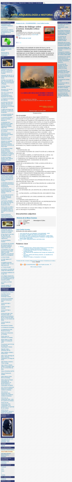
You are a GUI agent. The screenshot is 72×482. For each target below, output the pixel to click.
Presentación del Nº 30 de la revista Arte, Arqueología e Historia (7, 346)
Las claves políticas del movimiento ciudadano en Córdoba (64, 49)
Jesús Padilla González (43, 23)
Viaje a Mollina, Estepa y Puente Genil (7, 353)
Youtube (3, 475)
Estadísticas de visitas (49, 260)
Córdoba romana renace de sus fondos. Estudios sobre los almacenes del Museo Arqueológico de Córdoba (7, 178)
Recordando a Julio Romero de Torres (6, 138)
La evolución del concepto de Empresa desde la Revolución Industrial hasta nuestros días (7, 245)
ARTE (7, 62)
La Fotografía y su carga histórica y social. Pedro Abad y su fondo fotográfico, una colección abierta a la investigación (7, 252)
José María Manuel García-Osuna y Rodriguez (6, 455)
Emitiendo (3, 479)
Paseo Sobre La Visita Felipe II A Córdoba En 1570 (6, 341)
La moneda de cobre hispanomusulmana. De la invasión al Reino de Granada (7, 191)
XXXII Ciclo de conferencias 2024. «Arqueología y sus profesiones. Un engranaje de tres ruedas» (7, 405)
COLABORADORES (31, 23)
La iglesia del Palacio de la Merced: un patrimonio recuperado (7, 111)
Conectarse (40, 260)
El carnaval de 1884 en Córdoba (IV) (63, 83)
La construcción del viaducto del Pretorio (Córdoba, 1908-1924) (63, 94)
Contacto (14, 3)
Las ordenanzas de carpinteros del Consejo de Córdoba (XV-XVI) (38, 253)
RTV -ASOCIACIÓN (6, 477)
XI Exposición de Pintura (7, 292)
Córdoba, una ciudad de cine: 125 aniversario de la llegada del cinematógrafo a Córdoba (7, 82)
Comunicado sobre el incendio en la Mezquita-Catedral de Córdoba (7, 231)
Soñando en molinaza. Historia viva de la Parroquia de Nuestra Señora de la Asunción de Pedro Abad (7, 144)
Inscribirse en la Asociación (5, 462)
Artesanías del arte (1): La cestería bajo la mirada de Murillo (7, 77)
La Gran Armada (5, 257)
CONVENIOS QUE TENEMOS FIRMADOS (7, 25)
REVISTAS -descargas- (7, 40)
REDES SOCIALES (6, 465)
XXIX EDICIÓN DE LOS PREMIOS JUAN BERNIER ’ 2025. (35, 233)
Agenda (3, 445)
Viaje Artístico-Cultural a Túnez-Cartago (7, 362)
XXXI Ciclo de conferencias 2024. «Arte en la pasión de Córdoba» (7, 399)
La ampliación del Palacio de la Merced (7, 99)
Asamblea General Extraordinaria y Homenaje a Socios (6, 295)
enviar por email (25, 38)
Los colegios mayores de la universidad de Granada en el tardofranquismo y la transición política (7, 278)
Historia (22, 246)
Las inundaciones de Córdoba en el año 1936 (64, 90)
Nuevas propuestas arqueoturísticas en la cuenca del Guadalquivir (7, 216)
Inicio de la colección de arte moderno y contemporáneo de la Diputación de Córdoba (7, 95)
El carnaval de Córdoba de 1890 (63, 80)
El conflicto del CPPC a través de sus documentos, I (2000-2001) (36, 235)
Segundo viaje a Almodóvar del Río (5, 349)
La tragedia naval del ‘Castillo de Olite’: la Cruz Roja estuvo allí (7, 264)
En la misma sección (63, 22)
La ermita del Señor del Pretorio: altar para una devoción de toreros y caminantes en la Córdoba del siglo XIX (7, 105)
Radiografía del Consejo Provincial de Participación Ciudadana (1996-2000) (64, 44)
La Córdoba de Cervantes (7, 327)
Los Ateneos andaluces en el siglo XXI (7, 273)
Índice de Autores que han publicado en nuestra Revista (7, 49)
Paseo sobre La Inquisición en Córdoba (7, 337)
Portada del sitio (20, 23)
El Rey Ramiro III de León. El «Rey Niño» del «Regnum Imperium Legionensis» (7, 236)
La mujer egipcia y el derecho (6, 260)
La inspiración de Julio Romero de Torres (6, 330)
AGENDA (3, 443)
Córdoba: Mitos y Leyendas (5, 86)
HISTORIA (7, 222)
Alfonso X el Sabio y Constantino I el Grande (34, 257)
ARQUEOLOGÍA (7, 168)
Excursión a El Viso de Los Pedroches (6, 90)
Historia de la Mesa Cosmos (27, 218)
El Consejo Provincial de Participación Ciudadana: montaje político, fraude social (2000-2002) (37, 237)
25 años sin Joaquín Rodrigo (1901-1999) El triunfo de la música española (7, 159)
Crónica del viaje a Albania (5, 304)
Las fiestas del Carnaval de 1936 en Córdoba (64, 87)
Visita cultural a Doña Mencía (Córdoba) (6, 377)
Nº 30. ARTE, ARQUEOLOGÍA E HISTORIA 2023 (32, 239)
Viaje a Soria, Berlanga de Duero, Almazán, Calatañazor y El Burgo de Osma (7, 357)
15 (60, 97)
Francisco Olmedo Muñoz (7, 449)
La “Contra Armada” (6, 267)
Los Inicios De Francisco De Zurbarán (7, 130)
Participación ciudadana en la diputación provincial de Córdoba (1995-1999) (64, 53)
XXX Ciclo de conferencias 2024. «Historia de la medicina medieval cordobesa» (7, 394)
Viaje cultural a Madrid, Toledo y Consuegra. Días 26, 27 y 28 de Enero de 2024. (7, 367)
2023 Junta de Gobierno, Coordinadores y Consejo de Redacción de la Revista (7, 32)
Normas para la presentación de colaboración (5, 54)
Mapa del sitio (22, 3)
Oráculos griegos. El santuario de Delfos (6, 286)
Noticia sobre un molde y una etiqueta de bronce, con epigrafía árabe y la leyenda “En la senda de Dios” (7, 209)
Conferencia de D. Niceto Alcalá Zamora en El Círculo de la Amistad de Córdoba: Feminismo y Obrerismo (38, 248)
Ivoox (2, 469)
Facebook (3, 467)
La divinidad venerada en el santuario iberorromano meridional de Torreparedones (7, 185)
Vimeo (2, 471)
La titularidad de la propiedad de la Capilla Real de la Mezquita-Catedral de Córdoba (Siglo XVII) (7, 125)
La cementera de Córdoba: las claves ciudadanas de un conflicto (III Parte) (37, 250)
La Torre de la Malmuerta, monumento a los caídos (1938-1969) (64, 76)
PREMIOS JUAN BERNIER (7, 425)
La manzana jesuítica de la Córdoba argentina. (7, 115)
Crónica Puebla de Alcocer (5, 323)
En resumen (39, 3)
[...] (20, 240)
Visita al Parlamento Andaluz (6, 374)
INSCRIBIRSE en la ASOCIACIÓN (6, 459)
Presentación (4, 28)
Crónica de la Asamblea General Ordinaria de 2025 (7, 300)
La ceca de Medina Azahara (6, 241)
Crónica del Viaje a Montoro (5, 310)
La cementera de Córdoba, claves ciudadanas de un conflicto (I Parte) (62, 38)
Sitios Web (31, 3)
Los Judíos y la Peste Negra (6, 282)
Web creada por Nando (36, 266)
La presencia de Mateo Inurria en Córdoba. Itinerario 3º (6, 119)
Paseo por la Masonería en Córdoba (7, 333)
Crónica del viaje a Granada (5, 307)
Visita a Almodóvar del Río (7, 371)
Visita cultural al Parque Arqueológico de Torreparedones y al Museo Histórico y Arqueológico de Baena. (7, 382)
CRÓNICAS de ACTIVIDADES (5, 289)
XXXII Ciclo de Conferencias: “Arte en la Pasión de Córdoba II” (7, 411)
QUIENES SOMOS (6, 22)
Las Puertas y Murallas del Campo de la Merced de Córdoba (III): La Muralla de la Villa (7, 203)
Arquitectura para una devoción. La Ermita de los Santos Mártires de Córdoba (7, 71)
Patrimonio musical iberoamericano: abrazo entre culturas (7, 134)
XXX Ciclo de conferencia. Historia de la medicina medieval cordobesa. (7, 389)
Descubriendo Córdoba (7, 325)
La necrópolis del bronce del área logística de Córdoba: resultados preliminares (7, 197)
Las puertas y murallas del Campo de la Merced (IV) (33, 234)
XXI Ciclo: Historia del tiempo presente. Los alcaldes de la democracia (38, 255)
